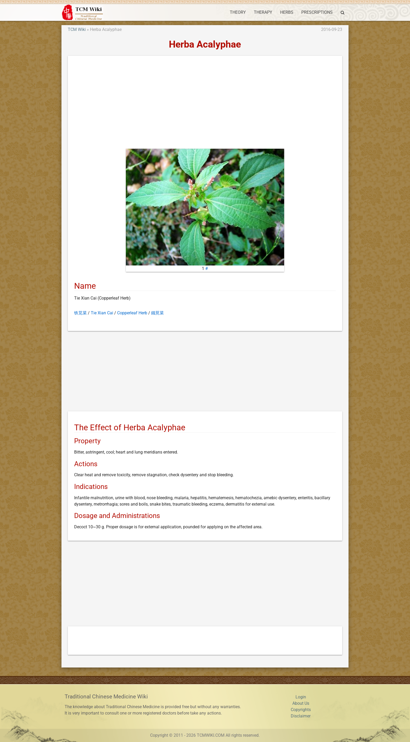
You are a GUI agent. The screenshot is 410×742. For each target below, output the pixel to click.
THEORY (238, 12)
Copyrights (301, 709)
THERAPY (263, 12)
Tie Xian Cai (102, 312)
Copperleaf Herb (132, 312)
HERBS (286, 12)
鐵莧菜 (157, 312)
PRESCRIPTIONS (317, 12)
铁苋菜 (80, 312)
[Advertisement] (205, 103)
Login (300, 696)
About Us (300, 703)
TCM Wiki (77, 29)
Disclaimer (301, 715)
